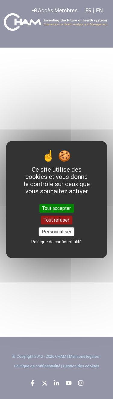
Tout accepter (56, 208)
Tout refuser (56, 220)
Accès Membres (55, 10)
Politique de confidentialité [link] (56, 241)
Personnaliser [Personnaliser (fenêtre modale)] (56, 232)
